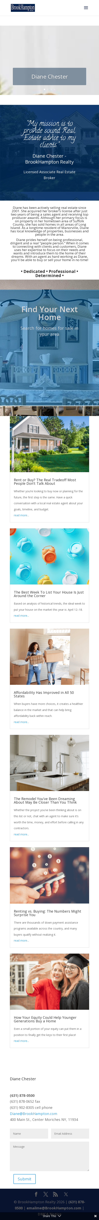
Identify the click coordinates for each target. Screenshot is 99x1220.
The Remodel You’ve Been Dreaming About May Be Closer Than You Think (45, 800)
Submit (24, 1179)
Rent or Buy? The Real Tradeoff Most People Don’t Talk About (45, 481)
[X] (66, 1194)
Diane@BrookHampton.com (33, 1113)
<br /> (49, 363)
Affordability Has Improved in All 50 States (44, 694)
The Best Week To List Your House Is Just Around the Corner (49, 594)
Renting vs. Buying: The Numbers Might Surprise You (47, 913)
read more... (21, 515)
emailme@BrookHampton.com (54, 1208)
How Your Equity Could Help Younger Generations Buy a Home (45, 1019)
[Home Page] (23, 7)
